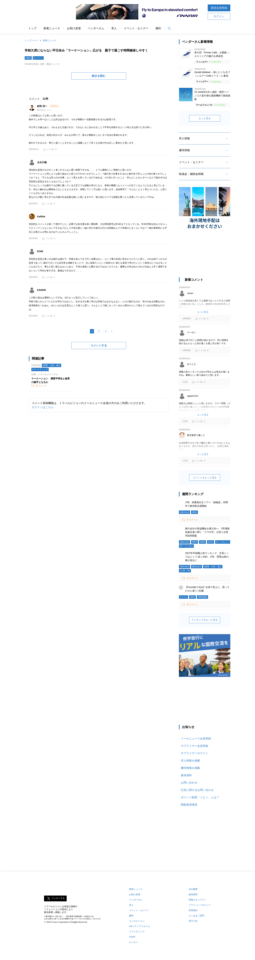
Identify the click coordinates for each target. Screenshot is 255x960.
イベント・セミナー (136, 28)
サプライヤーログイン (194, 753)
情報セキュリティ (198, 899)
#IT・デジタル (186, 546)
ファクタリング (137, 931)
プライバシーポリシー (200, 905)
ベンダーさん (96, 28)
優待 (158, 28)
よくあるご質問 (196, 915)
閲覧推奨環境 (189, 804)
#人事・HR (185, 571)
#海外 (194, 542)
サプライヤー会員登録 (194, 745)
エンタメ (133, 942)
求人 (114, 28)
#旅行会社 (184, 512)
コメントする (98, 345)
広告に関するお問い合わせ (197, 790)
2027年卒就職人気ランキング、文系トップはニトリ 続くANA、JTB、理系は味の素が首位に (207, 557)
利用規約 (193, 910)
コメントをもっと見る (205, 477)
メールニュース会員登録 (196, 738)
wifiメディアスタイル (139, 926)
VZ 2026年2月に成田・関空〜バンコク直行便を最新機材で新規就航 (212, 96)
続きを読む (99, 75)
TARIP (132, 937)
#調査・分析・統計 (51, 365)
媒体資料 (186, 775)
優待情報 (184, 150)
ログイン (219, 16)
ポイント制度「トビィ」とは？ (200, 797)
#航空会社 (196, 566)
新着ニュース (52, 28)
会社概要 (193, 889)
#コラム (183, 597)
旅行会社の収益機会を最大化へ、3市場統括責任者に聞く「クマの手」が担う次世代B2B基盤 (207, 532)
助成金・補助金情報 (191, 174)
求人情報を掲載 (190, 760)
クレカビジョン (137, 921)
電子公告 (193, 921)
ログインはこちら (43, 407)
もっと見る (205, 118)
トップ (32, 28)
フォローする (58, 898)
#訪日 (210, 542)
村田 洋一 (42, 106)
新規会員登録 (219, 7)
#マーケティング (40, 369)
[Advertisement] (204, 255)
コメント (41, 385)
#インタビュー (222, 542)
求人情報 (184, 138)
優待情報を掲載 (190, 767)
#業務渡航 (202, 597)
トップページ (31, 40)
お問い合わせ (189, 782)
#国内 (28, 58)
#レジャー (38, 58)
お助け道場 (74, 28)
